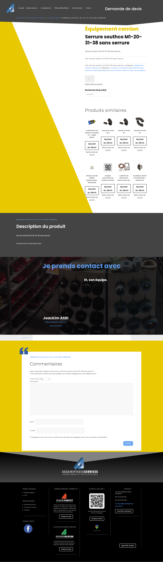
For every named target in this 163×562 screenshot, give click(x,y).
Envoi (128, 443)
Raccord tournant (114, 70)
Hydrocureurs (31, 8)
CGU (25, 495)
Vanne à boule (127, 70)
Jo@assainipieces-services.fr (55, 322)
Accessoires (45, 8)
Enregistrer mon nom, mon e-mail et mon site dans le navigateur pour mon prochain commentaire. (69, 437)
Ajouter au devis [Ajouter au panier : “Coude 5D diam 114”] (139, 141)
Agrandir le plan (127, 545)
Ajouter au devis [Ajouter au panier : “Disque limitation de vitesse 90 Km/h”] (107, 188)
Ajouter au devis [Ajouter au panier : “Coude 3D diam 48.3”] (107, 141)
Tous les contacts (124, 511)
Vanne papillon (139, 70)
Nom (32, 422)
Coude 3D (114, 68)
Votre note (34, 379)
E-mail (33, 431)
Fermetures (54, 18)
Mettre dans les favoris (94, 84)
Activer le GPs (96, 519)
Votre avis (34, 381)
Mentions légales (29, 492)
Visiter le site (66, 516)
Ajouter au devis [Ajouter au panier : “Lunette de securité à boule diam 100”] (123, 188)
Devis (88, 8)
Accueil (21, 8)
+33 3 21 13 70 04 (55, 326)
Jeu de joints (123, 68)
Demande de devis (30, 504)
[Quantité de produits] (89, 78)
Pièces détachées (61, 8)
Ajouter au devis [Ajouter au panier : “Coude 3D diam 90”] (123, 141)
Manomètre (133, 68)
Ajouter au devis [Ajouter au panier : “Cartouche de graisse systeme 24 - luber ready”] (91, 145)
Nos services (77, 8)
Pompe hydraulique (99, 70)
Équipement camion (36, 18)
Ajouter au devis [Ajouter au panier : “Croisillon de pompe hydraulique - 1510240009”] (91, 190)
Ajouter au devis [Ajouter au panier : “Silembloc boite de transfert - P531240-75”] (139, 188)
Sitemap (26, 510)
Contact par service (30, 507)
